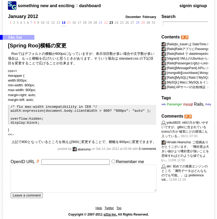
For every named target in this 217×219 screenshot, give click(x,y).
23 (111, 23)
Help (99, 208)
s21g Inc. (110, 214)
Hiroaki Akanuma (178, 142)
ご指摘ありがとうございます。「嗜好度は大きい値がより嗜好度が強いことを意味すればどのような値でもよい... (185, 151)
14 (63, 23)
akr (168, 166)
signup (200, 5)
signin (185, 5)
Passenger (174, 104)
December (133, 17)
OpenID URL (23, 161)
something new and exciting (46, 5)
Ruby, (208, 104)
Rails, (199, 104)
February (149, 17)
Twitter (109, 208)
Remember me (130, 161)
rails (163, 104)
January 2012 (23, 16)
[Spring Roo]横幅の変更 (37, 45)
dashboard (90, 5)
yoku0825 (173, 122)
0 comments (147, 149)
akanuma (82, 149)
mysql (188, 104)
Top (118, 208)
